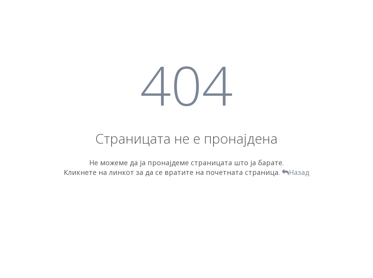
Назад (295, 172)
